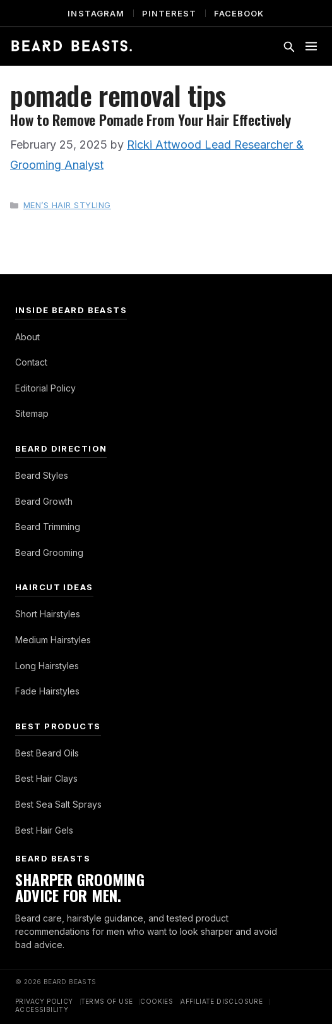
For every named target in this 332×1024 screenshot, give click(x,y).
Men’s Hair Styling (67, 205)
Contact (31, 362)
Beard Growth (44, 501)
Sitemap (32, 413)
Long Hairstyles (47, 665)
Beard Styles (41, 475)
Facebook (239, 13)
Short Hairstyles (47, 613)
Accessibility (41, 1009)
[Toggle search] (288, 46)
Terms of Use (107, 1001)
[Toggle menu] (311, 46)
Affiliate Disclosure (222, 1001)
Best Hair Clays (46, 778)
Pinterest (169, 13)
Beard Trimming (47, 526)
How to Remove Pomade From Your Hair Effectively (150, 119)
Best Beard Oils (47, 753)
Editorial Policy (45, 388)
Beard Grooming (49, 552)
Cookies (156, 1001)
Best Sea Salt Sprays (58, 804)
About (27, 336)
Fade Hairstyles (47, 691)
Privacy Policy (44, 1001)
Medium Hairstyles (53, 639)
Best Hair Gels (44, 830)
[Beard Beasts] (71, 46)
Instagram (96, 13)
